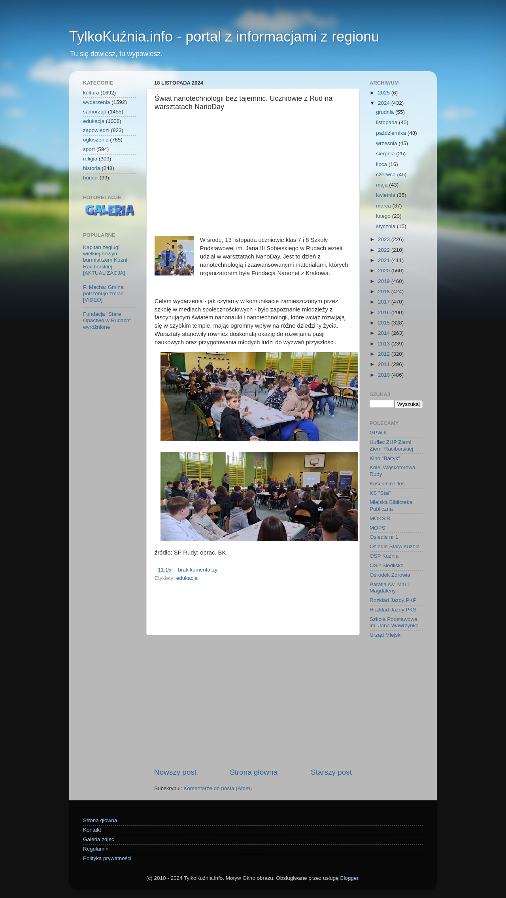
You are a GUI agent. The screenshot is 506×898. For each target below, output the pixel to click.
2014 (384, 333)
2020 (384, 271)
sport (89, 149)
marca (384, 206)
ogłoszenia (96, 140)
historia (91, 168)
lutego (384, 216)
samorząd (94, 112)
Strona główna (254, 772)
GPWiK (378, 433)
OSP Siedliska (387, 565)
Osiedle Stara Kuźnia (395, 546)
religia (90, 159)
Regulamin (96, 849)
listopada (387, 122)
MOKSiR (380, 518)
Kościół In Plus (387, 484)
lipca (382, 164)
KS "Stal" (380, 493)
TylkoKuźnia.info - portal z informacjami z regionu (224, 36)
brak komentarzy (197, 570)
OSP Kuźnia (384, 556)
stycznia (386, 226)
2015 (384, 323)
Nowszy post (175, 772)
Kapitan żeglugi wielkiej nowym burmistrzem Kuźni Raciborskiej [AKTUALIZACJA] (105, 260)
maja (382, 185)
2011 (384, 364)
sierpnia (386, 154)
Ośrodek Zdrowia (390, 575)
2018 (384, 291)
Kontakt (92, 830)
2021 (384, 260)
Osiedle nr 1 (384, 537)
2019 (384, 281)
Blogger (349, 878)
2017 (384, 302)
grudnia (385, 112)
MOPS (377, 528)
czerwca (386, 174)
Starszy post (331, 772)
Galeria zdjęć (98, 839)
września (387, 143)
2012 (384, 354)
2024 (384, 103)
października (392, 133)
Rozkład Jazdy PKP (393, 600)
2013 (384, 344)
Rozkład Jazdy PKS (393, 610)
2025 (384, 93)
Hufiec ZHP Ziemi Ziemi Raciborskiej (391, 445)
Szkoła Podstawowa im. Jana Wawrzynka (394, 622)
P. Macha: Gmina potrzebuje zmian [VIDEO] (103, 293)
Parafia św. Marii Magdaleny (389, 587)
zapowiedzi (96, 130)
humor (90, 178)
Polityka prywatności (107, 858)
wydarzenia (96, 102)
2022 (384, 250)
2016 (384, 312)
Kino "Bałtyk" (385, 458)
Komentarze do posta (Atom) (217, 788)
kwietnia (386, 195)
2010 (384, 375)
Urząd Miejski (386, 635)
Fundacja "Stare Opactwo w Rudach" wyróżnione (107, 320)
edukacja (187, 578)
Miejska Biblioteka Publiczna (391, 505)
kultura (91, 93)
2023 (384, 239)
